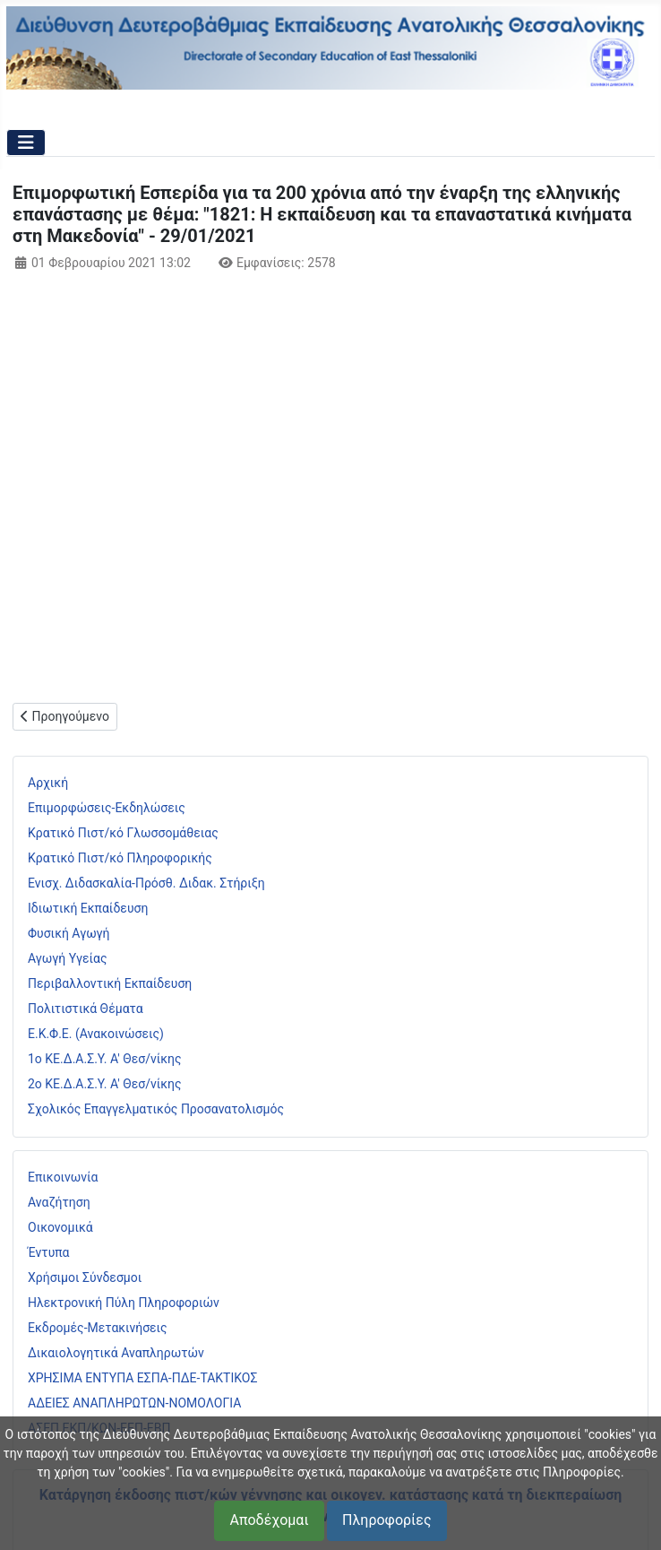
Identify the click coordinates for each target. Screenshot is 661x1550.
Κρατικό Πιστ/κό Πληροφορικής (120, 858)
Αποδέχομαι (268, 1519)
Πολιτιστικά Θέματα (85, 1008)
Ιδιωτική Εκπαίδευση (88, 908)
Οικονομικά (60, 1227)
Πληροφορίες (386, 1519)
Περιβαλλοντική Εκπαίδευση (110, 983)
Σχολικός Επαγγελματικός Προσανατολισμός (156, 1109)
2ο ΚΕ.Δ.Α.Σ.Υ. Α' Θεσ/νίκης (105, 1084)
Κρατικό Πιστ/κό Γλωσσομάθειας (123, 833)
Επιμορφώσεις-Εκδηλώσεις (106, 808)
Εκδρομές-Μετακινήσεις (97, 1328)
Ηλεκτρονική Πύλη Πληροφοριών (123, 1302)
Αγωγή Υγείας (67, 958)
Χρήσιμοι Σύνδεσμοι (85, 1277)
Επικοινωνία (63, 1177)
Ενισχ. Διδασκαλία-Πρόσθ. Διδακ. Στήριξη (146, 883)
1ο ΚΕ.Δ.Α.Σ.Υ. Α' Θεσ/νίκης (105, 1059)
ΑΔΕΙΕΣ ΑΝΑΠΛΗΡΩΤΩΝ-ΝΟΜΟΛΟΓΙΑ (134, 1403)
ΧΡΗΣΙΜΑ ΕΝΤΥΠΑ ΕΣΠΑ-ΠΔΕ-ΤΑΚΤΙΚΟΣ (142, 1378)
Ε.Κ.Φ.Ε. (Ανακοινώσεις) (96, 1033)
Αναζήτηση (59, 1202)
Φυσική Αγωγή (69, 933)
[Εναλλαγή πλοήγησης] (26, 142)
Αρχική (48, 782)
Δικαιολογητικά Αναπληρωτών (116, 1353)
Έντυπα (49, 1252)
